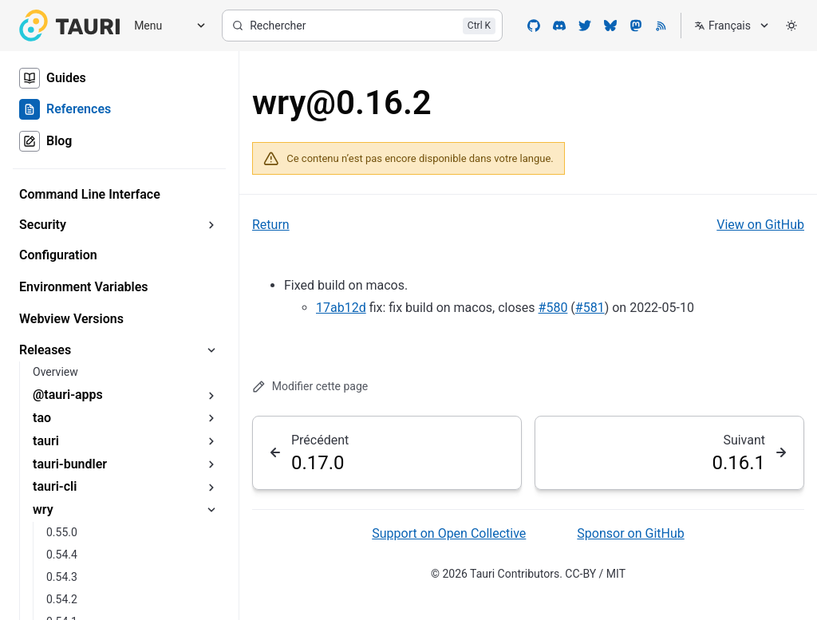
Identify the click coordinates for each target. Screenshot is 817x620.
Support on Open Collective (449, 533)
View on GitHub (760, 224)
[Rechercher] (362, 25)
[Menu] (164, 26)
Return (271, 224)
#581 (590, 307)
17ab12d (341, 307)
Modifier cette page (310, 386)
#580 (553, 307)
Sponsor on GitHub (630, 533)
